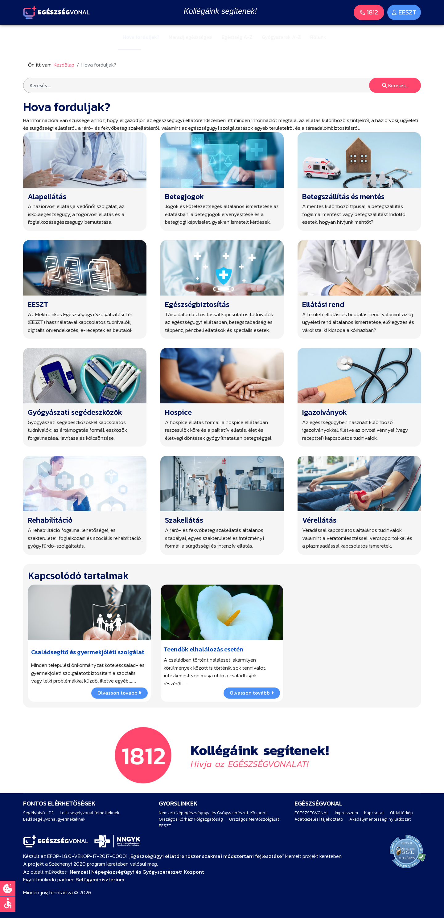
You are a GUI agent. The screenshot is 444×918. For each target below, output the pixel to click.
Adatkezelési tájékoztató (318, 819)
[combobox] (222, 85)
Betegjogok (184, 196)
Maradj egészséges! (190, 37)
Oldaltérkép (401, 813)
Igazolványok (324, 412)
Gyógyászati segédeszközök (75, 412)
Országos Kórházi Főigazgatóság (191, 819)
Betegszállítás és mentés (343, 196)
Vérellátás (319, 520)
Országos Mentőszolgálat (254, 819)
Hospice (178, 412)
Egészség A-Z (237, 37)
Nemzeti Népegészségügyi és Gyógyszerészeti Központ (213, 813)
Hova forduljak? (141, 37)
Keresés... (395, 85)
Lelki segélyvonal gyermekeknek (54, 819)
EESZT (38, 304)
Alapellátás (47, 196)
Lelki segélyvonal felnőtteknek (89, 813)
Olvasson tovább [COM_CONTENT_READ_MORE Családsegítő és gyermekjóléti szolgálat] (119, 693)
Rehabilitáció (50, 520)
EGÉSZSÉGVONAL (311, 813)
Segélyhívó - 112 (38, 813)
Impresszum (346, 813)
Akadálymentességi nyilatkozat (380, 819)
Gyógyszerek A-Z (281, 37)
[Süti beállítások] (7, 888)
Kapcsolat (374, 813)
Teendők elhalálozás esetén (203, 649)
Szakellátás (184, 520)
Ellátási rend (323, 304)
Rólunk (318, 37)
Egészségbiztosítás (197, 304)
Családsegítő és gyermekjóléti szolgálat (87, 652)
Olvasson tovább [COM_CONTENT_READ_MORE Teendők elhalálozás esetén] (252, 693)
